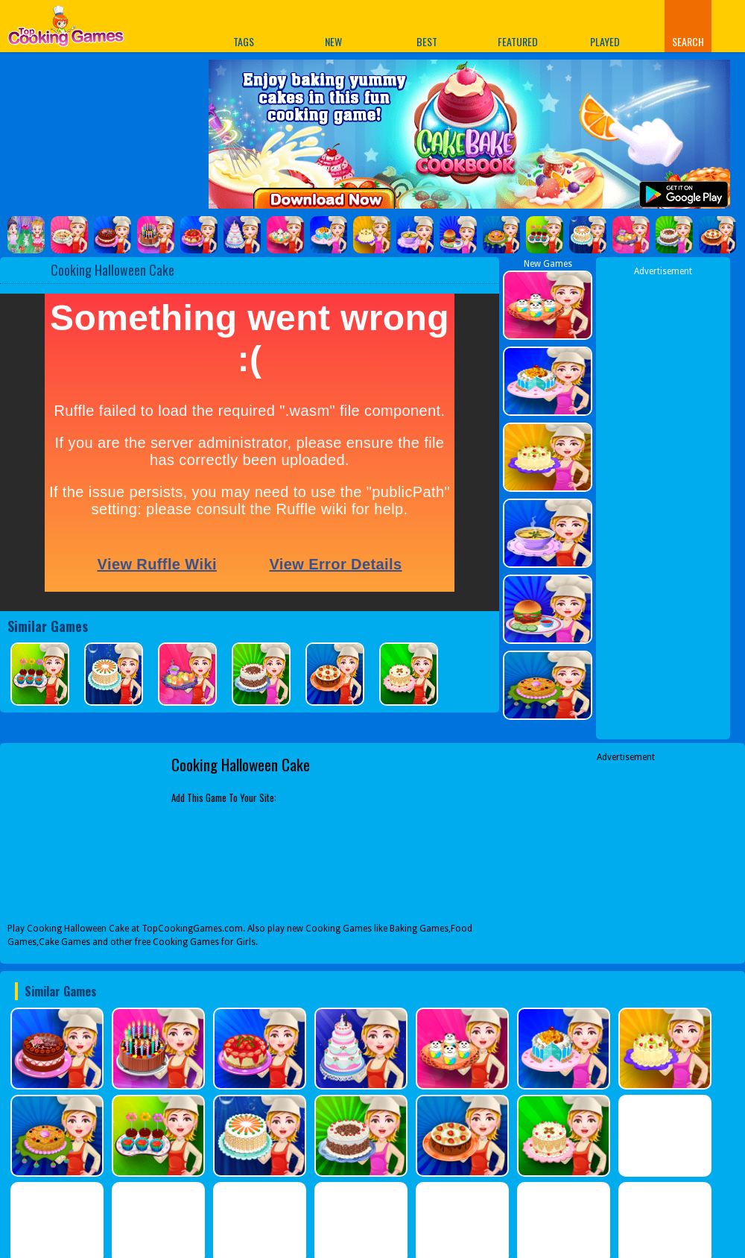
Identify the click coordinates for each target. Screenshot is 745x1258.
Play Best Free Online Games (65, 30)
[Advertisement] (626, 857)
